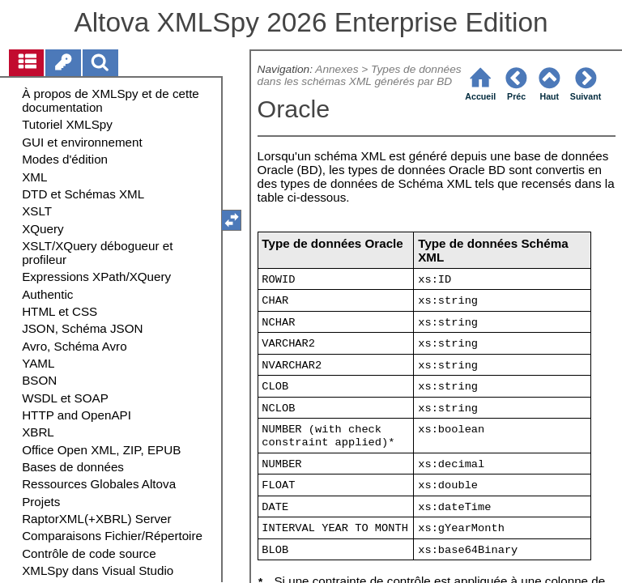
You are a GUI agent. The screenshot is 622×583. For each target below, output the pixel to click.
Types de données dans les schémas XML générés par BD (360, 75)
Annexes (336, 69)
